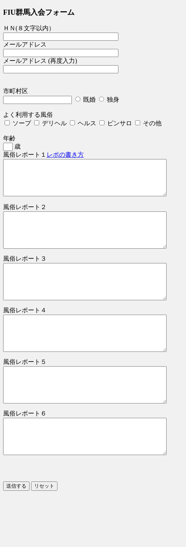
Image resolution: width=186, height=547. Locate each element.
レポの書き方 (65, 154)
